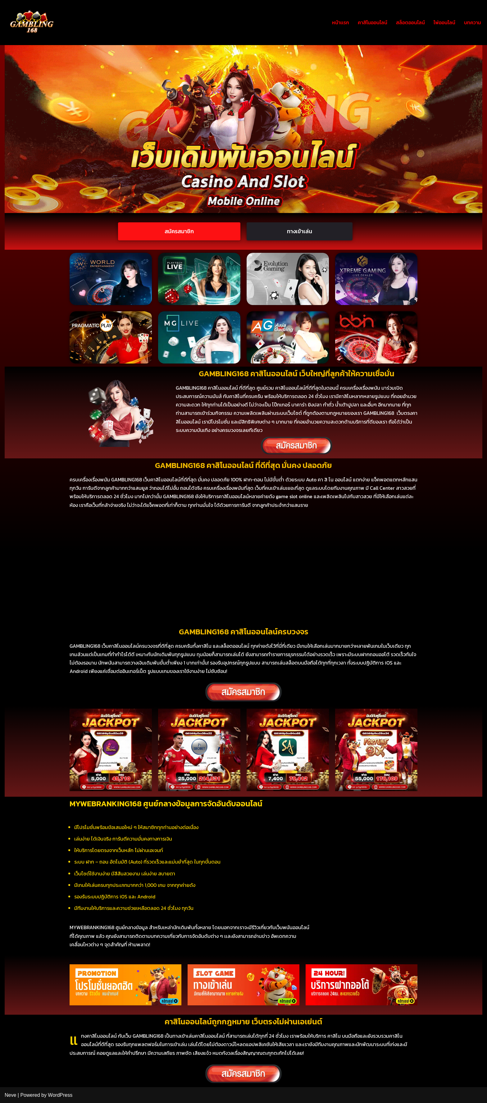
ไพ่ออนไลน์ (444, 22)
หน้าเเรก (340, 22)
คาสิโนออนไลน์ (372, 22)
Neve (10, 1095)
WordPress (60, 1095)
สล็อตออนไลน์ (410, 22)
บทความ (472, 22)
